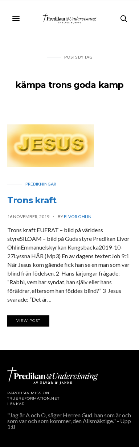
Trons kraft (31, 200)
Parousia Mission (28, 393)
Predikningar (40, 184)
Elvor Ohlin (77, 216)
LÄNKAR (16, 403)
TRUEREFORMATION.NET (33, 398)
